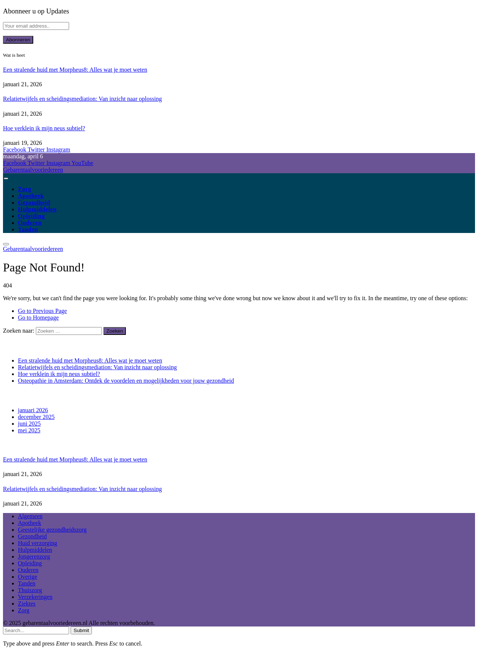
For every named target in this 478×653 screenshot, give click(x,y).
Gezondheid (34, 202)
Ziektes (26, 603)
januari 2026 (33, 410)
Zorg (24, 189)
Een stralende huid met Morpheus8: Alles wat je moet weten (75, 69)
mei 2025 (29, 430)
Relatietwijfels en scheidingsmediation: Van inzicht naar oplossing (82, 99)
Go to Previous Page (42, 311)
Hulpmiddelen (37, 209)
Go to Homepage (38, 317)
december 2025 (36, 417)
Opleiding (31, 216)
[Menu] (6, 178)
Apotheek (31, 196)
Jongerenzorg (34, 556)
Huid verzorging (37, 543)
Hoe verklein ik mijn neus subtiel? (44, 128)
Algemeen (30, 516)
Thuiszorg (30, 590)
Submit (81, 630)
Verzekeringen (35, 597)
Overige (27, 576)
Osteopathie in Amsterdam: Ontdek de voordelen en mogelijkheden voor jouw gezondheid (126, 380)
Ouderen (30, 223)
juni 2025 (29, 423)
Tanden (28, 229)
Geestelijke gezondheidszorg (52, 529)
